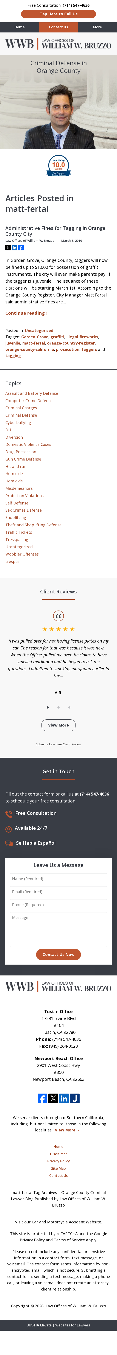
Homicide (14, 473)
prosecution (67, 349)
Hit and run (15, 466)
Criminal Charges (21, 407)
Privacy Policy (58, 1161)
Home (19, 27)
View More (58, 725)
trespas (12, 561)
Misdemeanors (19, 488)
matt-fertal (33, 343)
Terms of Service (69, 1239)
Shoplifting (15, 517)
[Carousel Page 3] (69, 707)
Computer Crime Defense (28, 400)
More (97, 27)
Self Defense (16, 503)
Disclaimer (58, 1154)
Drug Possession (20, 451)
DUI (8, 429)
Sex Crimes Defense (23, 510)
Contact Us (58, 27)
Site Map (58, 1168)
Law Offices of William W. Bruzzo (76, 1305)
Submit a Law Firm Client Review (58, 744)
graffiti (57, 336)
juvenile (12, 343)
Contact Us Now (58, 954)
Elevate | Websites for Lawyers (58, 1325)
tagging (13, 355)
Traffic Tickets (18, 532)
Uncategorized (39, 330)
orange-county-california (29, 349)
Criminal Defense (21, 415)
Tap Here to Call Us (58, 13)
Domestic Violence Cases (28, 444)
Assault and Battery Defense (31, 393)
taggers (89, 349)
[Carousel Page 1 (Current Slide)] (47, 707)
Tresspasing (16, 539)
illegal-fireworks (82, 336)
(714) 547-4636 (66, 1039)
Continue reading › (26, 313)
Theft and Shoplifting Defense (33, 524)
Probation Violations (24, 495)
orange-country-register (71, 343)
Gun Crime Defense (23, 459)
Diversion (14, 437)
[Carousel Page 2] (58, 707)
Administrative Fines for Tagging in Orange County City (55, 231)
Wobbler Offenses (22, 554)
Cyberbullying (18, 422)
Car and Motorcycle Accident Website (66, 1221)
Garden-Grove (34, 336)
